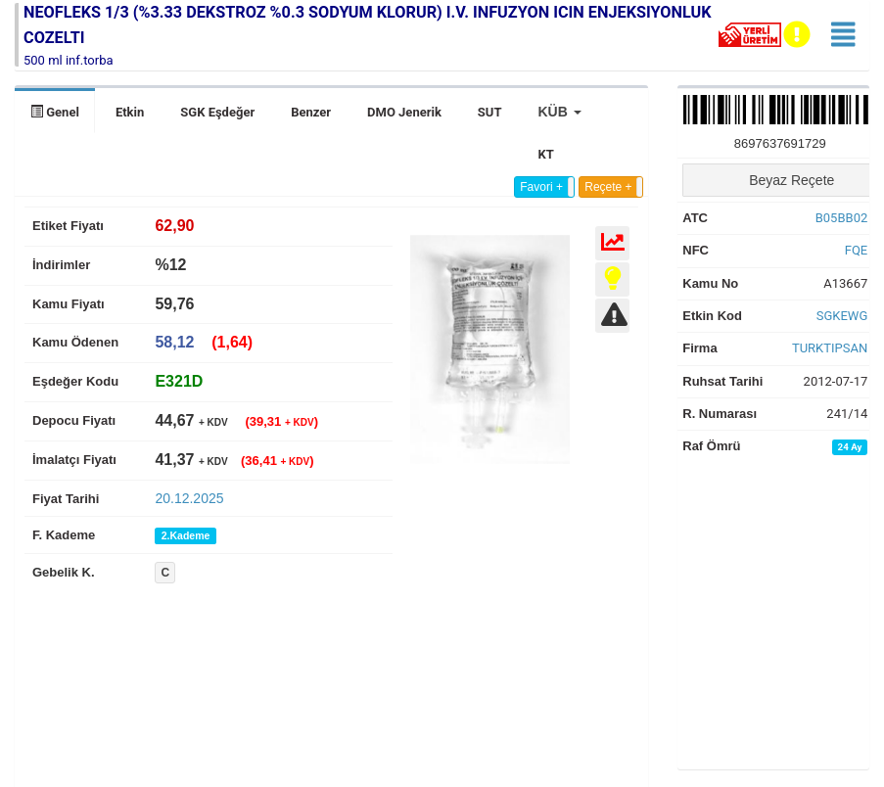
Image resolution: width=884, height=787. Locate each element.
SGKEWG (842, 315)
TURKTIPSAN (829, 348)
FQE (856, 250)
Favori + (541, 187)
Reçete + (607, 187)
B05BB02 (841, 217)
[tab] (179, 381)
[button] (559, 111)
